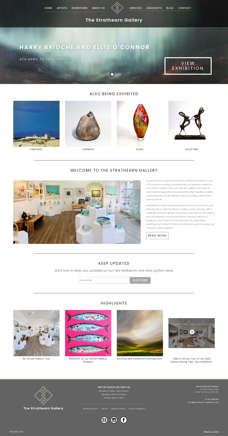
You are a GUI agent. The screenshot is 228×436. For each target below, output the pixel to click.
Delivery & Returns (90, 409)
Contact (184, 8)
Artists (62, 8)
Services (136, 8)
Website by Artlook (211, 432)
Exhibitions (79, 8)
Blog (170, 8)
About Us (98, 8)
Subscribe (140, 280)
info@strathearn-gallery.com (203, 402)
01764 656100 (212, 399)
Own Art (104, 409)
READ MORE (157, 235)
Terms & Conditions (137, 409)
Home (48, 8)
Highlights (154, 8)
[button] (108, 74)
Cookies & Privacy (118, 409)
